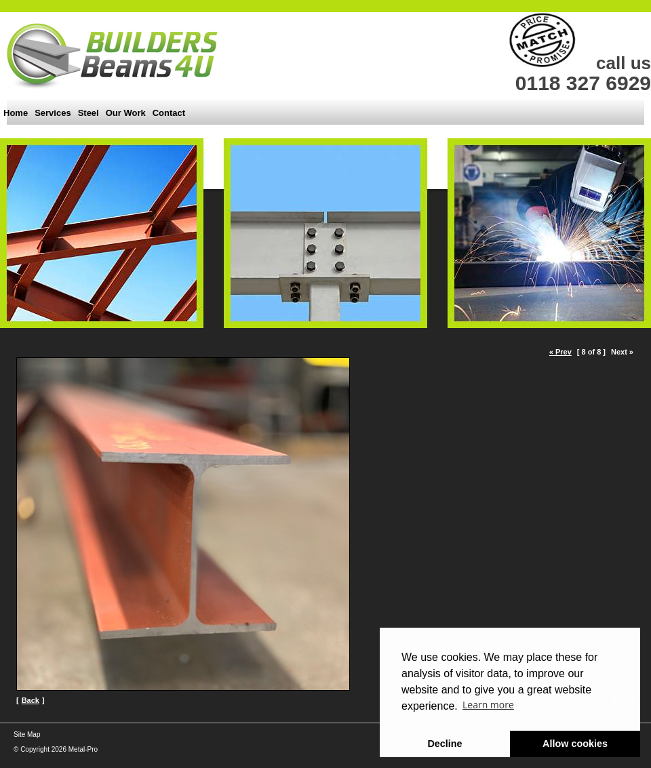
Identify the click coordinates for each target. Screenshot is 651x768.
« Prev (560, 352)
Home (15, 113)
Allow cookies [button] (575, 743)
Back (30, 700)
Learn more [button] (488, 704)
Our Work (126, 113)
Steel (88, 113)
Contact (169, 113)
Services (53, 113)
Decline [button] (444, 743)
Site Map (27, 734)
